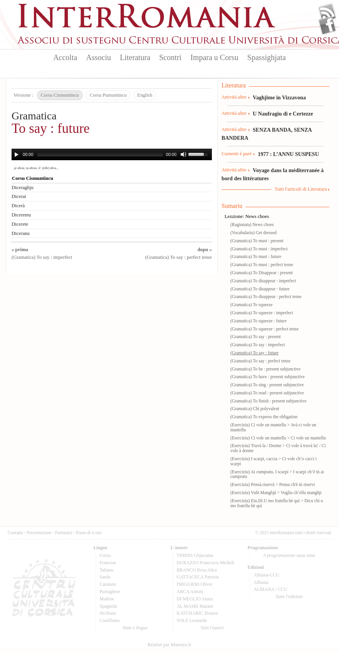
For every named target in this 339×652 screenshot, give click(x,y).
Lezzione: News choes (247, 216)
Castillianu (110, 620)
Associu (98, 57)
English (144, 95)
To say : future (51, 128)
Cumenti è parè (237, 153)
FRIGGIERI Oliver (195, 584)
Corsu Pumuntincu (108, 95)
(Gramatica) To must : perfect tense (261, 264)
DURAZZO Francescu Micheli (205, 562)
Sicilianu (108, 613)
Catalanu (108, 584)
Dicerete (20, 224)
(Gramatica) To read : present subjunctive (267, 393)
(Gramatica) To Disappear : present (261, 272)
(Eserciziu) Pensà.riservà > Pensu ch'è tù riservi (272, 484)
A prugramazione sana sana (289, 555)
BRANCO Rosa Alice (197, 570)
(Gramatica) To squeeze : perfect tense (264, 329)
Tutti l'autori (211, 627)
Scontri (170, 57)
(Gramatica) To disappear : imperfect (263, 280)
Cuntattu (15, 532)
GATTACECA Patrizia (198, 577)
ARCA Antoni (190, 591)
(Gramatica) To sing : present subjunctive (267, 384)
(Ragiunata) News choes (252, 224)
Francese (108, 562)
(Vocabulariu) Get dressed (253, 232)
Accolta (65, 57)
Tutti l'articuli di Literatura (300, 189)
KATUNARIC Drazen (197, 613)
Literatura (135, 57)
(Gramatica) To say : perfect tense (260, 361)
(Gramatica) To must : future (255, 256)
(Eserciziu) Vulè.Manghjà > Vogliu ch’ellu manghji (276, 492)
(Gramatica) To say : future (254, 352)
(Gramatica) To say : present (255, 336)
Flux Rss (327, 13)
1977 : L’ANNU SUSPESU (288, 154)
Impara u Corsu (214, 57)
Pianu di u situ (88, 532)
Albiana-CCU (267, 575)
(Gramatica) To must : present (257, 240)
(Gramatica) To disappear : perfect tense (266, 296)
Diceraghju (23, 187)
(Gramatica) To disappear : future (260, 289)
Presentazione (39, 532)
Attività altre (234, 97)
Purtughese (110, 591)
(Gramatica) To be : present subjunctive (265, 369)
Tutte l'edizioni (289, 596)
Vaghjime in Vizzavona (279, 97)
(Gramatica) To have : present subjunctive (267, 376)
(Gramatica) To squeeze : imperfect (261, 312)
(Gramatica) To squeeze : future (258, 320)
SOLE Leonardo (192, 620)
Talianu (107, 570)
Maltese (107, 599)
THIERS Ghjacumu (195, 555)
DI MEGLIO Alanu (195, 599)
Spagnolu (108, 606)
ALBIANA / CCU (270, 589)
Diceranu (21, 233)
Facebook (327, 25)
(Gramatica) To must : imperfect (259, 248)
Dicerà (18, 205)
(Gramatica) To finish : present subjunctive (268, 401)
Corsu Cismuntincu (60, 95)
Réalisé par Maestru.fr (169, 644)
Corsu (105, 555)
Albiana (261, 582)
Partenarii (63, 532)
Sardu (105, 577)
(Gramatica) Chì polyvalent (254, 408)
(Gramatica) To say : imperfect (257, 344)
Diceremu (21, 215)
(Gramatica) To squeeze (251, 304)
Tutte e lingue (135, 627)
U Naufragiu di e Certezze (283, 114)
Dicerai (19, 196)
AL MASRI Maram (195, 606)
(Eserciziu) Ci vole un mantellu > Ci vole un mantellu (278, 438)
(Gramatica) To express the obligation (263, 416)
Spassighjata (266, 57)
